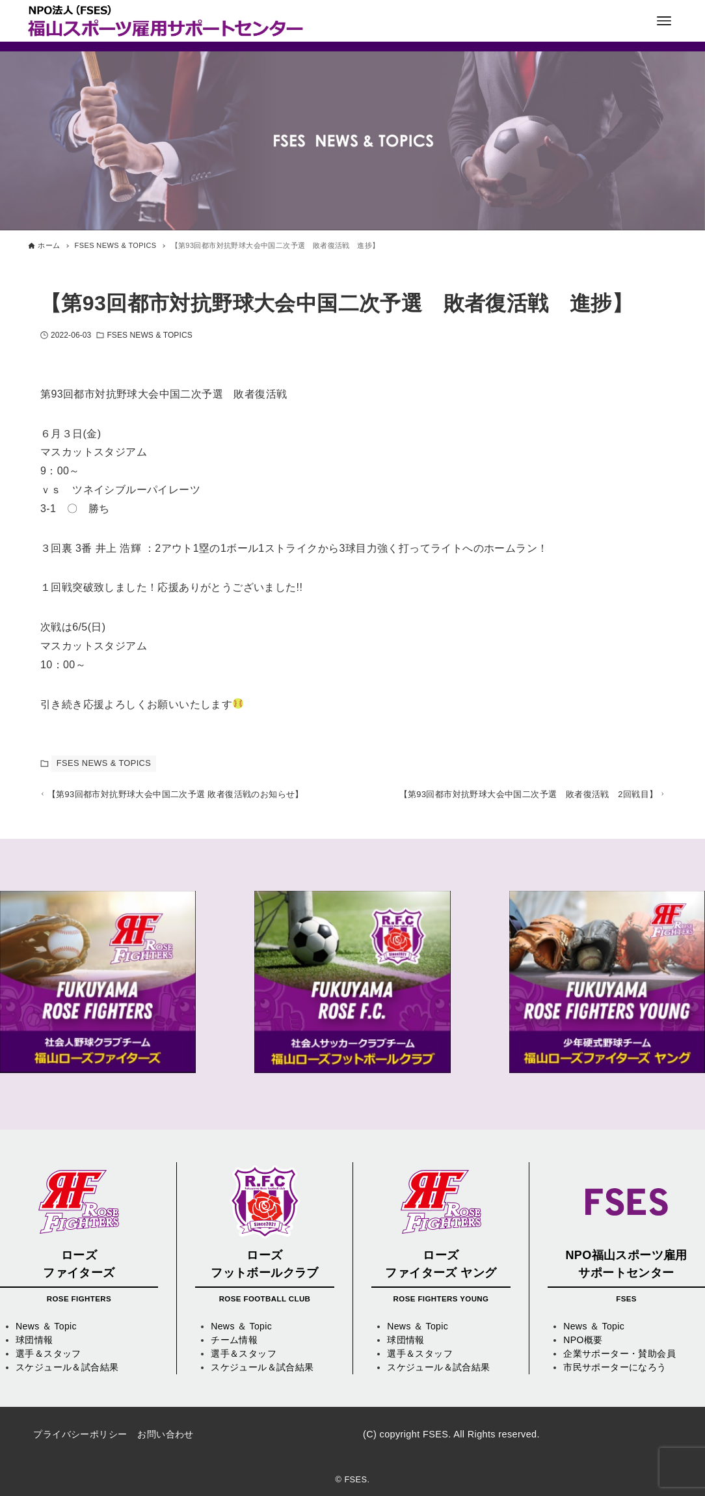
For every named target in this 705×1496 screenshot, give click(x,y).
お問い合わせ (165, 1434)
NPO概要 (582, 1340)
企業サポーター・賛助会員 (619, 1353)
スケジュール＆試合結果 (67, 1367)
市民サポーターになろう (614, 1367)
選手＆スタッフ (48, 1353)
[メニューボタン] (664, 21)
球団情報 (34, 1340)
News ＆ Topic (46, 1326)
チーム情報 (234, 1340)
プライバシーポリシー (80, 1434)
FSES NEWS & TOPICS (149, 335)
